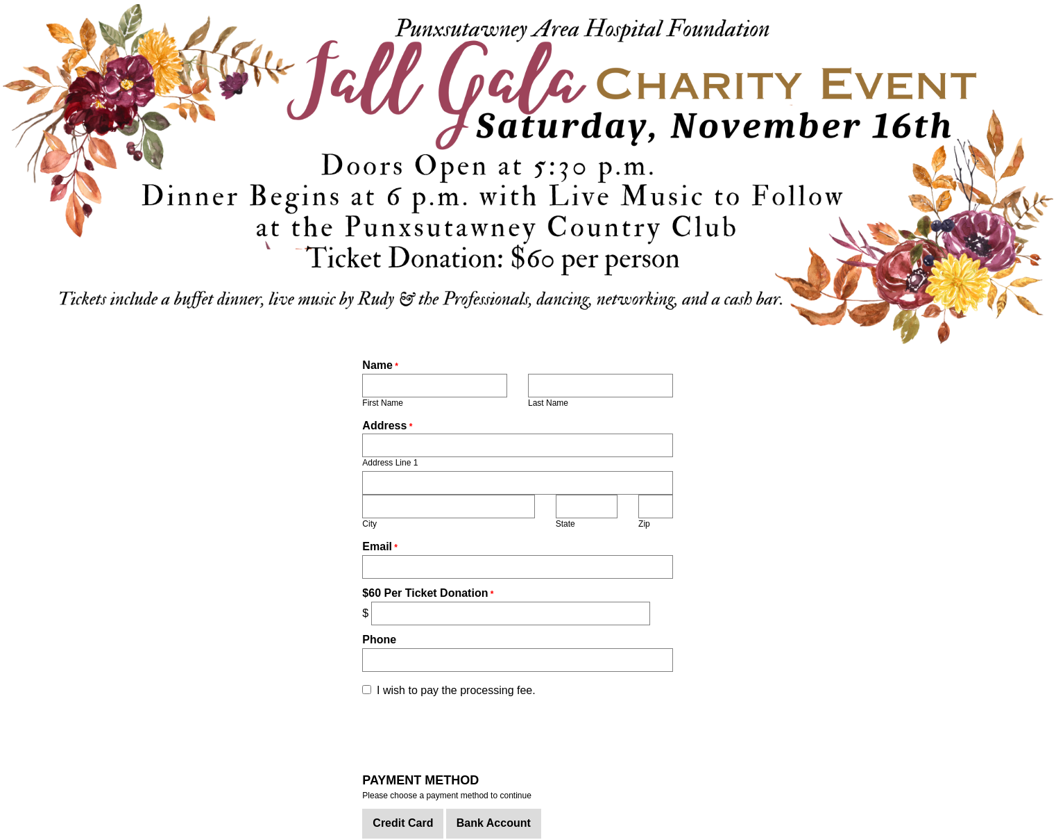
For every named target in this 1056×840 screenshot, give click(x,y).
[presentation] (467, 733)
